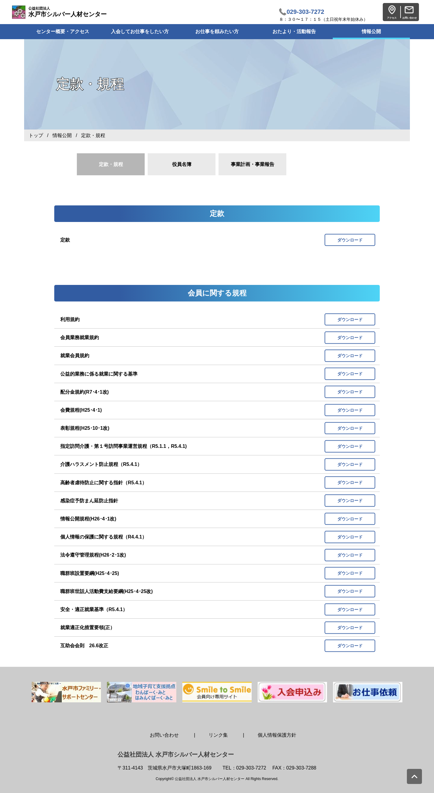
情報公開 (371, 31)
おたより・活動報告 (294, 31)
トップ (36, 135)
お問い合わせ (164, 735)
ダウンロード (350, 239)
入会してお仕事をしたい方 (140, 31)
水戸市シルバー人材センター (67, 11)
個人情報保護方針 (277, 735)
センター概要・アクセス (62, 31)
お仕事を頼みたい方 (217, 31)
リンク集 (218, 735)
